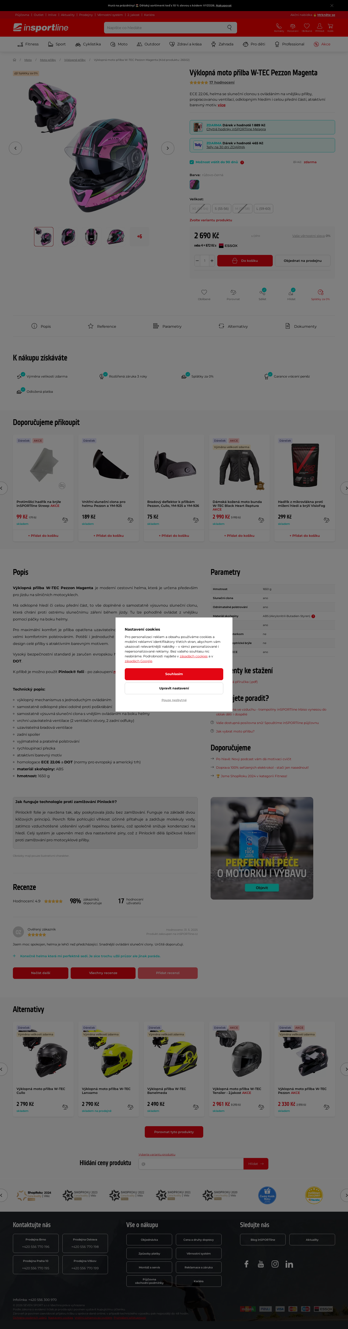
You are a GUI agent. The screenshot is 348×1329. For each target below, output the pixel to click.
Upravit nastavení (174, 688)
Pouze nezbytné (174, 700)
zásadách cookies (194, 656)
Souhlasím (174, 674)
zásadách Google (138, 661)
